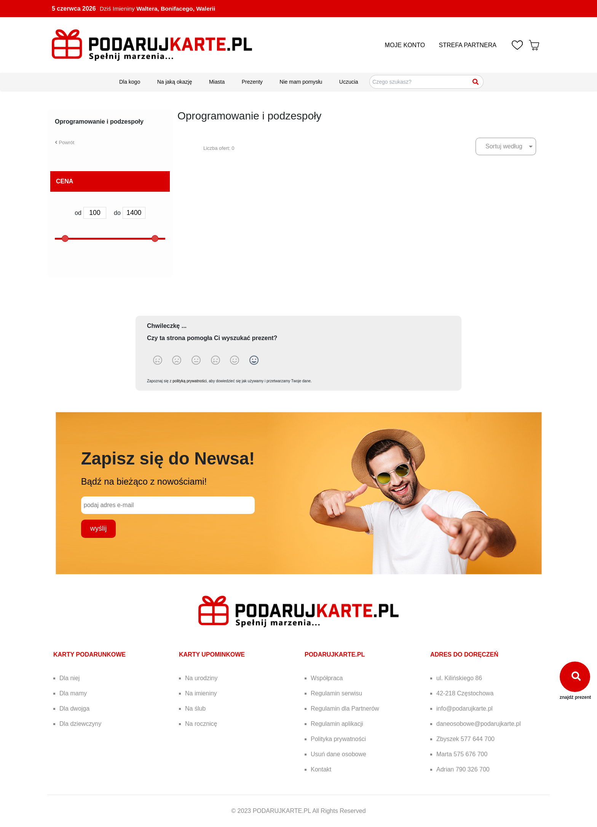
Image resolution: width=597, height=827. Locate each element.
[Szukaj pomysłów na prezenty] (426, 82)
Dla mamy (73, 693)
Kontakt (321, 769)
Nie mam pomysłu (300, 82)
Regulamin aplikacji (337, 723)
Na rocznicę (201, 723)
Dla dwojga (74, 708)
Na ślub (195, 708)
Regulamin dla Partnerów (345, 708)
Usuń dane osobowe (338, 754)
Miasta (217, 82)
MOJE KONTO (405, 45)
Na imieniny (201, 693)
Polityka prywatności (338, 739)
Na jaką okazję (174, 82)
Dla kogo (129, 82)
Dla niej (69, 678)
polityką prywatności (189, 381)
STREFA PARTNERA (467, 45)
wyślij (98, 528)
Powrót (64, 142)
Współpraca (327, 678)
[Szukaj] (476, 82)
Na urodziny (201, 678)
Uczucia (348, 82)
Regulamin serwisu (336, 693)
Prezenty (252, 82)
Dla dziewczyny (80, 723)
